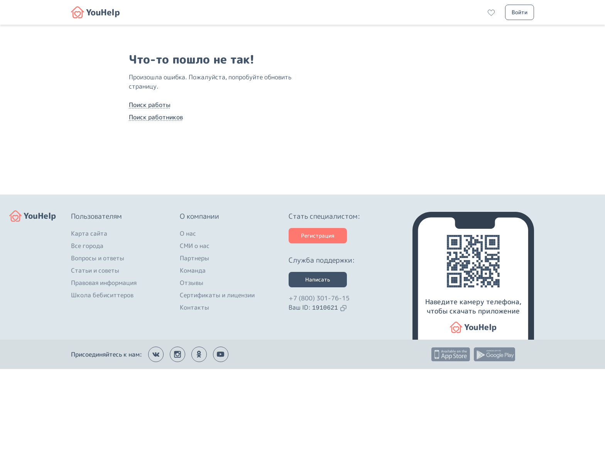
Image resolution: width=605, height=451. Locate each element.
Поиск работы (150, 146)
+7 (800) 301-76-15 (319, 380)
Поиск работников (156, 158)
